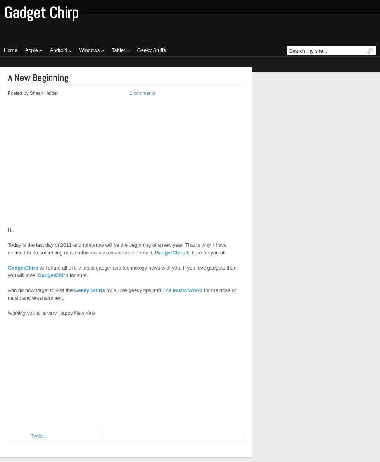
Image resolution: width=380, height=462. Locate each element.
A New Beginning (38, 78)
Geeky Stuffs (151, 50)
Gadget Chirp (41, 13)
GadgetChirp (170, 253)
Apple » (33, 50)
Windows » (91, 50)
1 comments (142, 93)
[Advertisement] (73, 166)
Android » (61, 50)
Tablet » (121, 50)
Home (10, 50)
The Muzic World (182, 290)
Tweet (37, 436)
